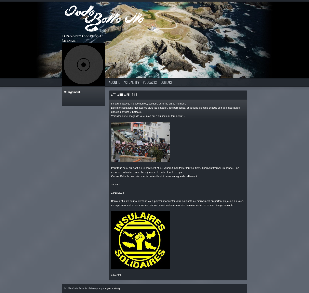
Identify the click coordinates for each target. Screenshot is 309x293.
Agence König (112, 288)
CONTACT (166, 82)
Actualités (131, 82)
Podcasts (150, 82)
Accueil (114, 82)
